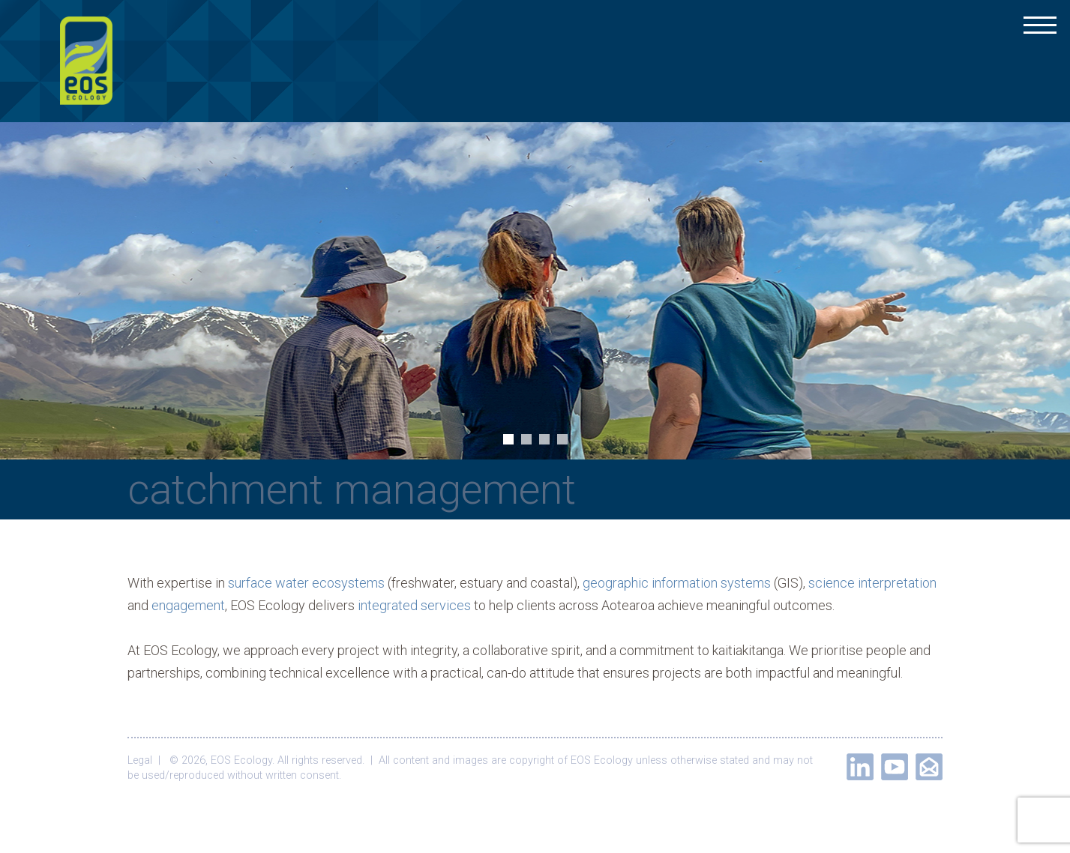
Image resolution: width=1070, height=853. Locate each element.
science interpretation (872, 583)
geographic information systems (677, 583)
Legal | (146, 760)
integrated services (414, 605)
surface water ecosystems (306, 583)
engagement (188, 605)
